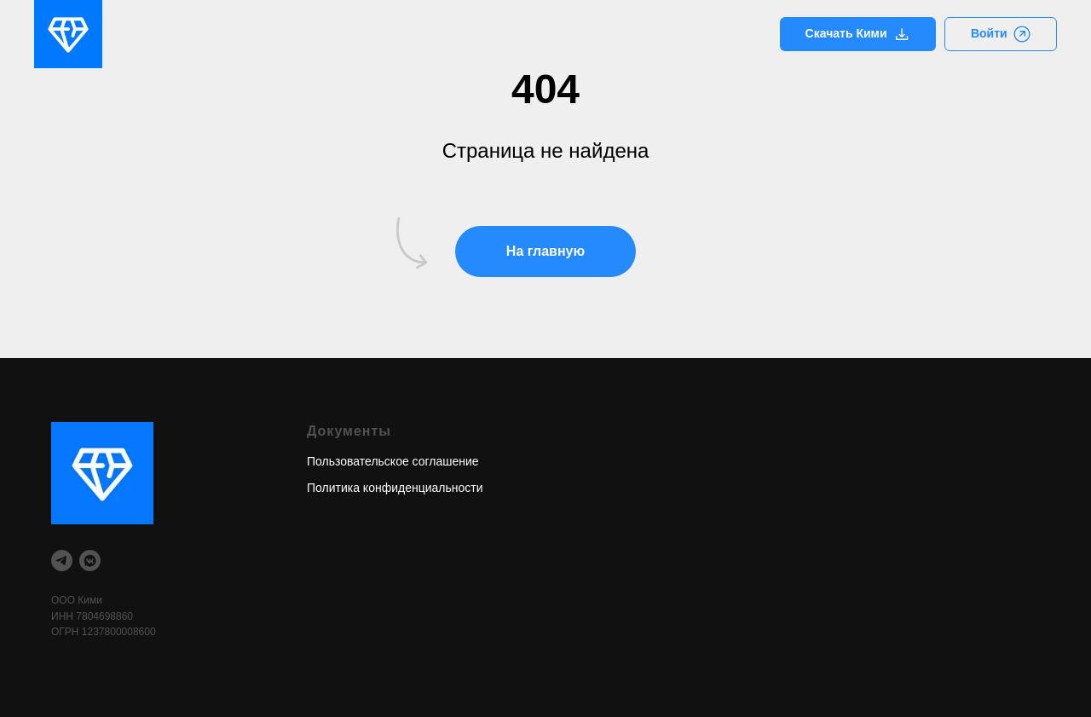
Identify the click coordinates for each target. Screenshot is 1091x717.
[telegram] (61, 560)
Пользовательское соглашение (393, 461)
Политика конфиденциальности (395, 487)
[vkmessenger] (90, 560)
